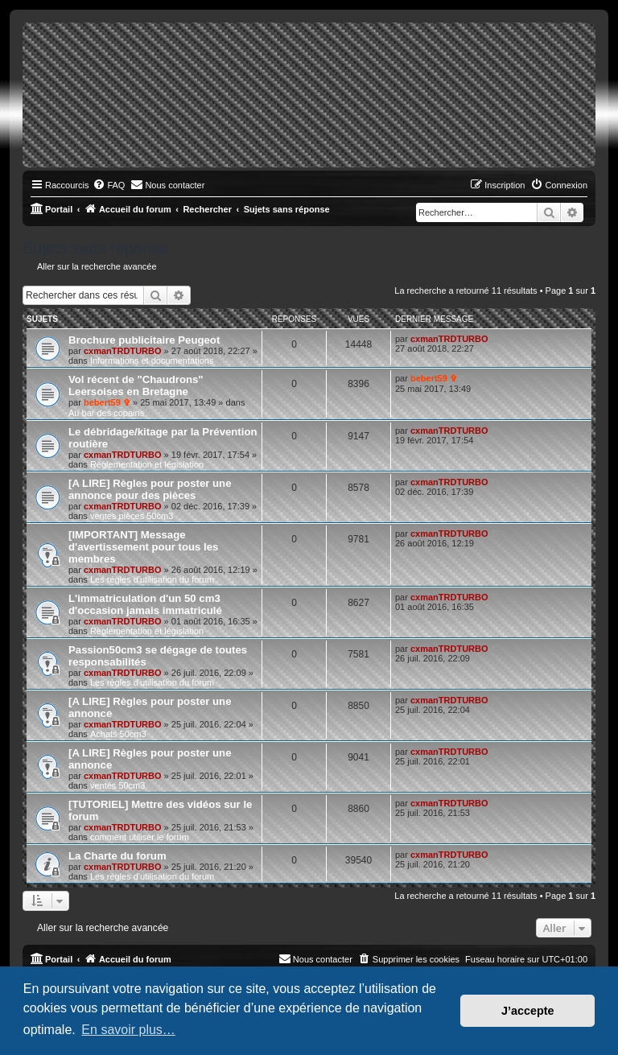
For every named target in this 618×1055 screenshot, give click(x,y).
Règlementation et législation (147, 464)
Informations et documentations (151, 360)
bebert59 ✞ (107, 402)
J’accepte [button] (527, 1010)
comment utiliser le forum (139, 837)
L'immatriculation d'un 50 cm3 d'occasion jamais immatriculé (145, 604)
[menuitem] (109, 185)
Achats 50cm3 (118, 734)
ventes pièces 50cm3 (131, 516)
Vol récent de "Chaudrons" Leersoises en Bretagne (136, 385)
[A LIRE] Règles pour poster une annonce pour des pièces (149, 489)
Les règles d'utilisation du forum (152, 579)
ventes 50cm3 (117, 785)
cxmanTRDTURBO (123, 351)
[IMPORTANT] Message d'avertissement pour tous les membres (143, 547)
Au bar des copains (106, 413)
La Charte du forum (117, 856)
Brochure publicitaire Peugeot (144, 340)
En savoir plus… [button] (128, 1029)
